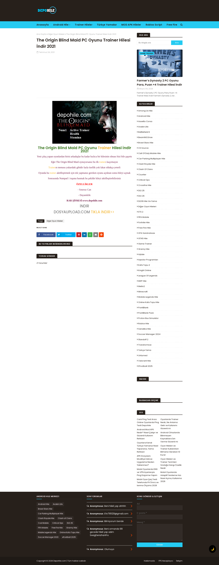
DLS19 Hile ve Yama (147, 201)
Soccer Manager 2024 (149, 334)
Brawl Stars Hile (145, 142)
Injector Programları (148, 259)
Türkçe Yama (144, 350)
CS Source (143, 148)
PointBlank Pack (146, 312)
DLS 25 (141, 190)
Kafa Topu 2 (144, 265)
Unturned (142, 355)
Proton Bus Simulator (148, 318)
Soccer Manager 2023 (48, 537)
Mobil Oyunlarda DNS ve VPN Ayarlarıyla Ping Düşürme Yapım (147, 472)
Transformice (144, 344)
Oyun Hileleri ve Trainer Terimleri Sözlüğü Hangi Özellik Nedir (171, 464)
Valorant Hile (144, 360)
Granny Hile (143, 249)
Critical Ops (144, 179)
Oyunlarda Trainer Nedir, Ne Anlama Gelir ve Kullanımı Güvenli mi (169, 424)
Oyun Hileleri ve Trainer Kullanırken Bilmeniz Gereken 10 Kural (170, 450)
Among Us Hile (145, 110)
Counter (142, 174)
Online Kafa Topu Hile (148, 302)
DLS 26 (141, 195)
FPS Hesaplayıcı (166, 561)
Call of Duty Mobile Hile (149, 153)
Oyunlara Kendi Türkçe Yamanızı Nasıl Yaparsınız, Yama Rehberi (147, 447)
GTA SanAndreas (146, 233)
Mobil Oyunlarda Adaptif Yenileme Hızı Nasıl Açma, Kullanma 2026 (171, 477)
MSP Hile (142, 281)
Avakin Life (143, 126)
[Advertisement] (84, 75)
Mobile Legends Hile (148, 296)
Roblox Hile (143, 323)
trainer (102, 162)
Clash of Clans (145, 169)
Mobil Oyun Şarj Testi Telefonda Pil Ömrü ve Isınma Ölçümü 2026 (148, 482)
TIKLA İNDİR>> (102, 211)
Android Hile (144, 116)
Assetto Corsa (145, 121)
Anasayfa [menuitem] (42, 24)
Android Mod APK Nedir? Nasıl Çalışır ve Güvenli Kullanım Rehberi (147, 434)
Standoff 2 (143, 339)
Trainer (104, 147)
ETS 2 (140, 211)
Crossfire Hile (144, 185)
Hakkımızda (149, 561)
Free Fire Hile (144, 227)
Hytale (141, 254)
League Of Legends (147, 275)
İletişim (179, 561)
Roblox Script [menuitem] (154, 24)
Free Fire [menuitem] (172, 24)
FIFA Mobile (143, 217)
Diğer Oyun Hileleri (56, 34)
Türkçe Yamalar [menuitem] (107, 24)
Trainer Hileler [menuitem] (83, 24)
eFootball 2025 (145, 366)
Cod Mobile (43, 523)
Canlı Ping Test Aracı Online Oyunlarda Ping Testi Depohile (148, 422)
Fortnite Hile (144, 222)
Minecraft (143, 291)
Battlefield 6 (144, 132)
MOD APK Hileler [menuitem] (131, 24)
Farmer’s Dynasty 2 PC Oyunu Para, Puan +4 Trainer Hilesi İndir (159, 82)
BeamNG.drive (145, 137)
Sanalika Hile (144, 328)
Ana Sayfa (41, 34)
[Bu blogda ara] (154, 42)
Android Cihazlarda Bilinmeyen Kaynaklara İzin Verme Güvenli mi (170, 437)
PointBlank (143, 307)
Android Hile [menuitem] (60, 24)
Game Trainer (145, 243)
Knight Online (144, 270)
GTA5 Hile (143, 238)
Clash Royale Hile (146, 163)
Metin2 (141, 286)
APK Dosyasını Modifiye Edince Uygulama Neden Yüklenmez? (145, 460)
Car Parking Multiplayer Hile (151, 158)
